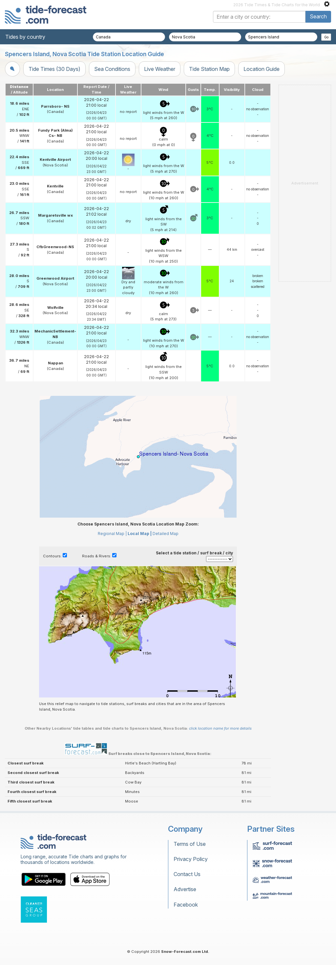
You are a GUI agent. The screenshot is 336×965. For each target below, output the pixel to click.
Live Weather (159, 69)
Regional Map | (112, 533)
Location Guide (261, 69)
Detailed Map (165, 533)
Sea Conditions (112, 69)
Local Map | (140, 533)
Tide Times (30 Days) (54, 69)
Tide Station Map (209, 69)
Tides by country (25, 36)
